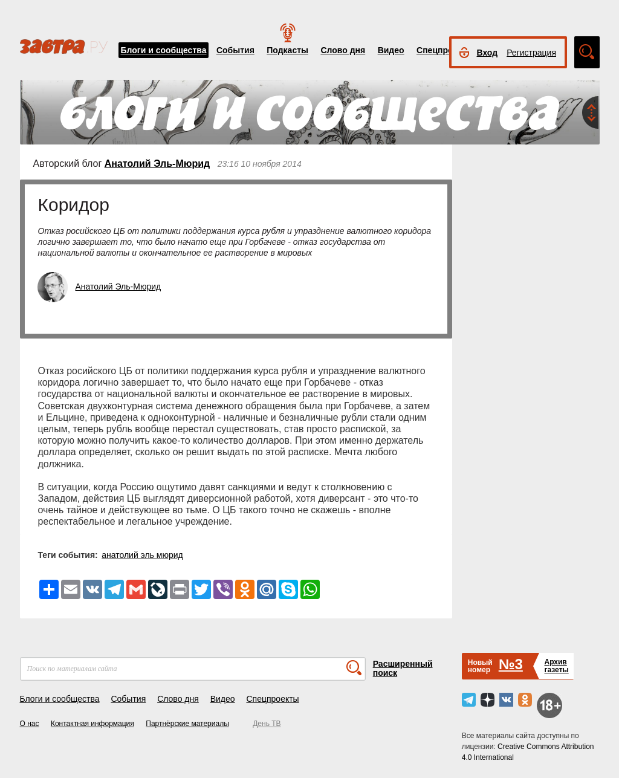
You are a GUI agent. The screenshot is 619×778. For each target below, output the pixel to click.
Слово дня (342, 50)
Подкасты (287, 50)
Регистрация (531, 52)
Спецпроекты (444, 50)
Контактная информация (92, 723)
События (235, 50)
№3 (511, 664)
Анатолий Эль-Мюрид (157, 163)
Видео (391, 50)
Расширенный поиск (403, 668)
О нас (29, 723)
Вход (487, 52)
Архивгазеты (556, 666)
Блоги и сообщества (164, 50)
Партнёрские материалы (187, 723)
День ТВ (266, 723)
